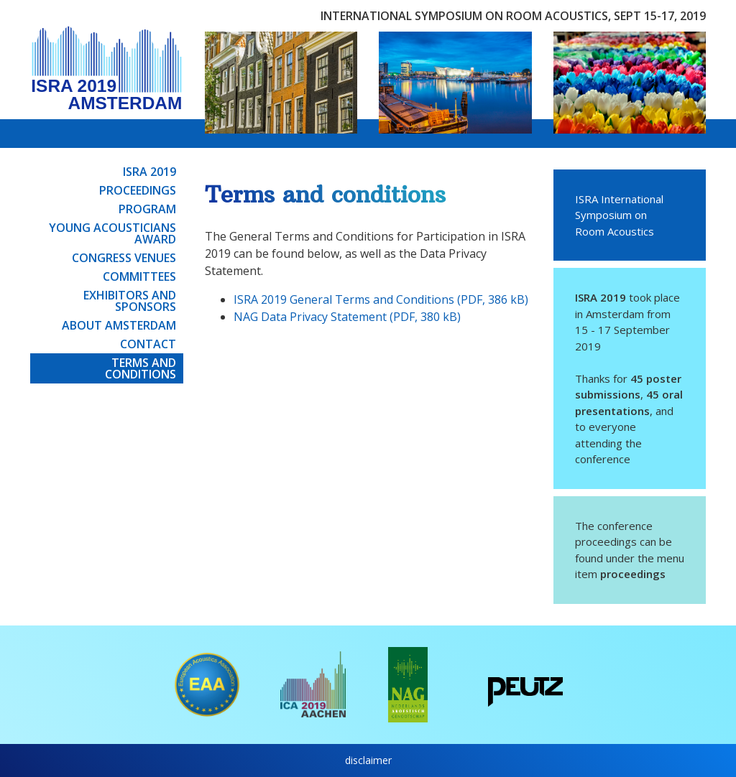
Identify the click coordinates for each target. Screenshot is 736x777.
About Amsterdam (119, 325)
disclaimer (368, 760)
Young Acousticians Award (112, 233)
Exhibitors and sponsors (129, 301)
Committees (139, 276)
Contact (148, 344)
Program (147, 209)
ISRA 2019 (149, 172)
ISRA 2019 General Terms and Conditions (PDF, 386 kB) (381, 299)
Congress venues (124, 258)
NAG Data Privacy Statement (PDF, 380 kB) (347, 317)
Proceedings (137, 190)
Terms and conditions (140, 368)
